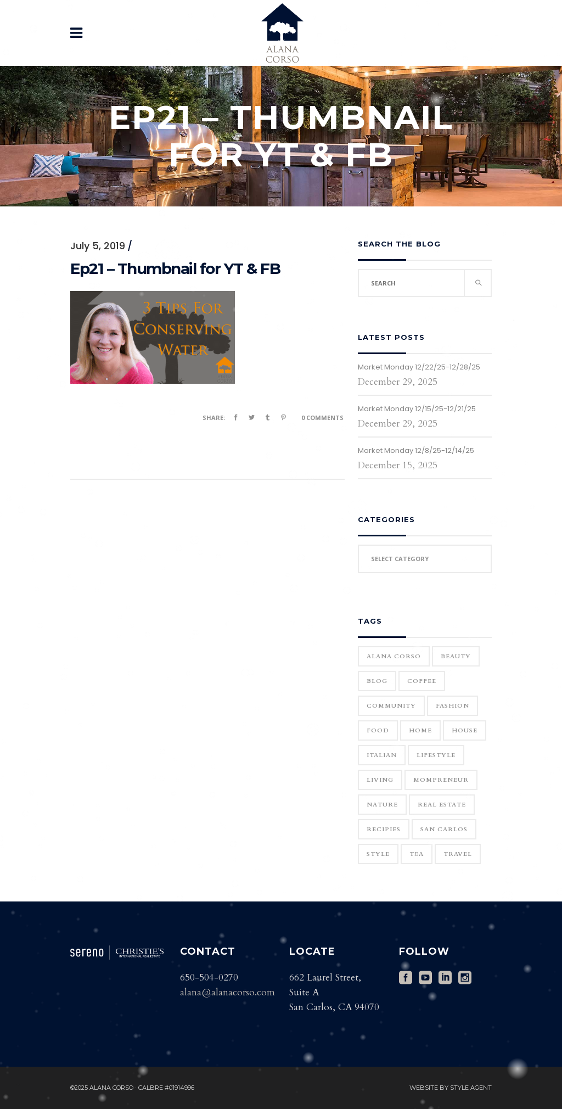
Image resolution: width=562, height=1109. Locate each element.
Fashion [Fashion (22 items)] (452, 706)
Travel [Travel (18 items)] (457, 854)
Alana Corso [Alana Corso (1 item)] (394, 656)
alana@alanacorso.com (227, 992)
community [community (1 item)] (391, 706)
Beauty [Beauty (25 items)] (456, 656)
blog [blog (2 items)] (377, 681)
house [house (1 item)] (464, 730)
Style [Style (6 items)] (378, 854)
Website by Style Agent (450, 1087)
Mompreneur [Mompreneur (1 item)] (441, 780)
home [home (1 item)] (420, 730)
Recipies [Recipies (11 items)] (384, 829)
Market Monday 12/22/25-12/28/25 (419, 367)
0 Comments (322, 417)
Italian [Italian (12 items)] (382, 755)
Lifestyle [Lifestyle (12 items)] (436, 755)
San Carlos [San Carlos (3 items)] (444, 829)
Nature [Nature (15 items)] (382, 804)
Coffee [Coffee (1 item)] (421, 681)
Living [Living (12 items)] (380, 780)
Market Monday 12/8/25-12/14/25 (416, 450)
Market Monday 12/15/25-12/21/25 (417, 409)
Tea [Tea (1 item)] (416, 854)
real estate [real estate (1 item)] (442, 804)
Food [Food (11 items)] (378, 730)
